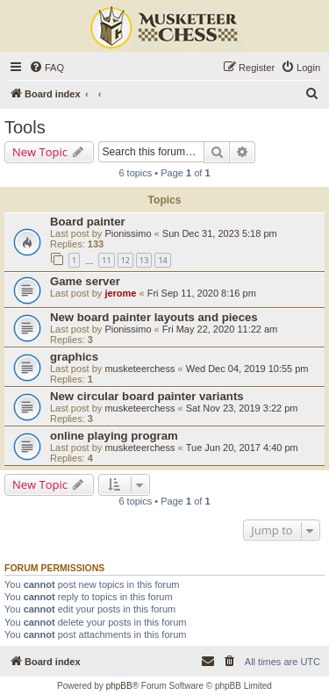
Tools (25, 127)
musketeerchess (139, 368)
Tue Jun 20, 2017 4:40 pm (242, 447)
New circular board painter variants (147, 396)
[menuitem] (46, 67)
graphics (74, 356)
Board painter (87, 221)
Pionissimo (127, 233)
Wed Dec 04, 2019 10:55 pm (247, 368)
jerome (120, 293)
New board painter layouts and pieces (154, 317)
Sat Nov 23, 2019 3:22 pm (242, 408)
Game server (85, 281)
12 (125, 260)
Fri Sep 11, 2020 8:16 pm (201, 293)
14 (162, 260)
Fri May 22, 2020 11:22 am (219, 329)
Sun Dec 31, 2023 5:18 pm (219, 233)
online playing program (114, 435)
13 (143, 260)
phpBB (119, 686)
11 (106, 260)
